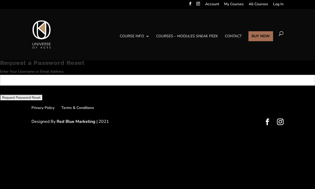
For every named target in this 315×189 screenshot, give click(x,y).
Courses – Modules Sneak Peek (187, 36)
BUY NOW (261, 36)
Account (212, 5)
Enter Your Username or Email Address (32, 71)
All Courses (258, 5)
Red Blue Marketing (76, 121)
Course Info (132, 36)
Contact (233, 36)
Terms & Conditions (77, 107)
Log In (278, 5)
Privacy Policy (43, 107)
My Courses (234, 5)
